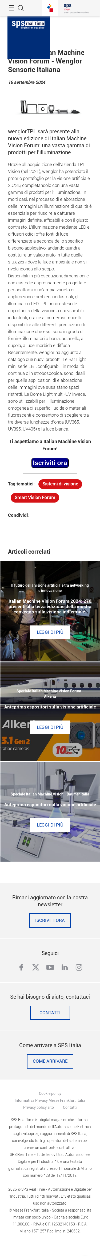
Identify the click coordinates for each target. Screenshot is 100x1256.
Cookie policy (50, 1093)
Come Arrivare (50, 1061)
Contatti (50, 1012)
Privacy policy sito (38, 1107)
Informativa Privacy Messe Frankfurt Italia (50, 1100)
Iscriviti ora (50, 920)
